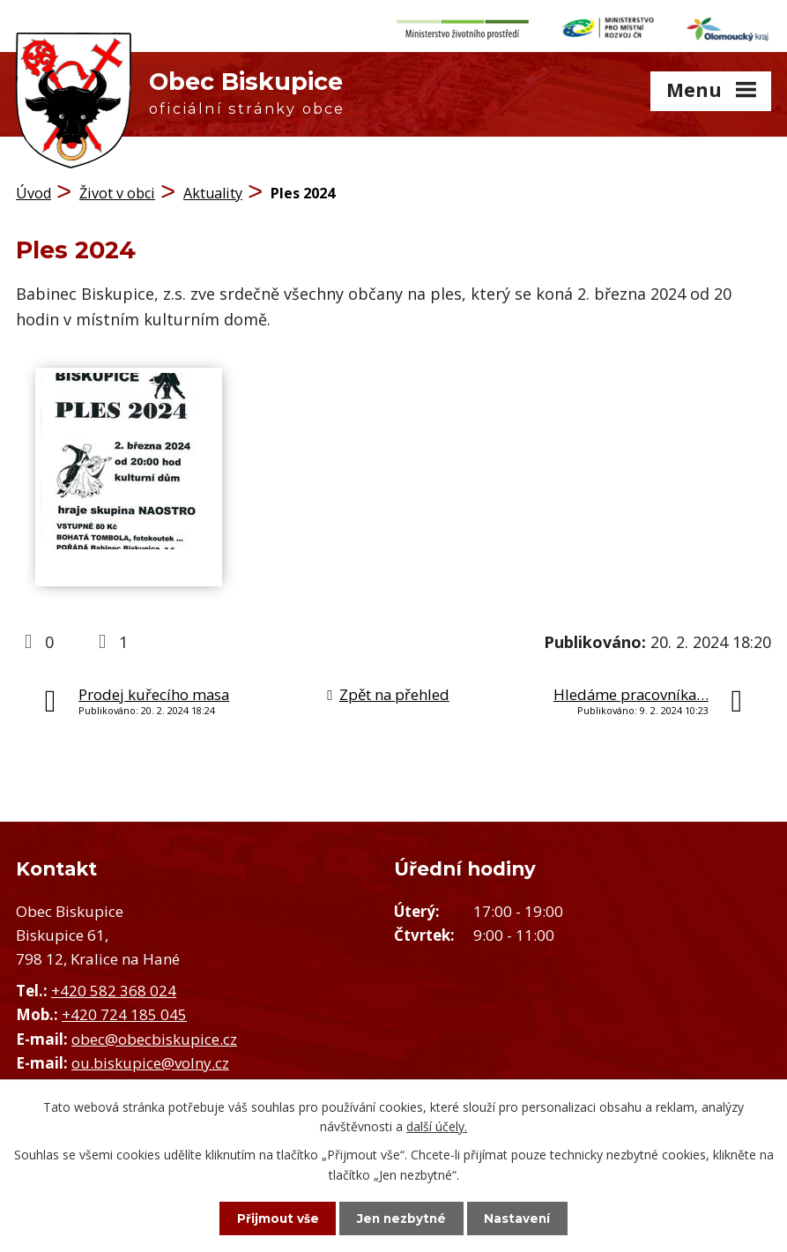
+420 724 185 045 (124, 1011)
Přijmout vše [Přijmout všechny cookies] (269, 1218)
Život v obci (117, 189)
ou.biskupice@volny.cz (150, 1058)
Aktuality (212, 189)
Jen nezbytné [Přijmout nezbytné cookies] (401, 1218)
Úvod (33, 189)
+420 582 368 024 (113, 986)
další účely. (436, 1125)
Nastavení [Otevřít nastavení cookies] (525, 1218)
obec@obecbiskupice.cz (154, 1035)
